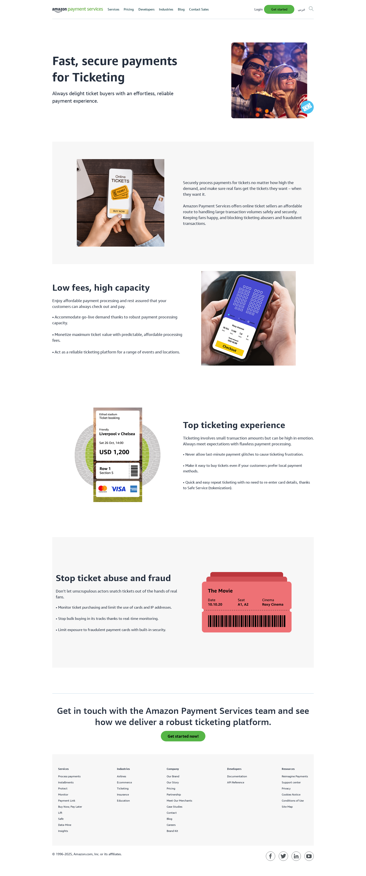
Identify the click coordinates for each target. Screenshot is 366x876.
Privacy (286, 788)
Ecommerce (124, 782)
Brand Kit (172, 831)
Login (258, 9)
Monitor (63, 794)
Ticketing (123, 788)
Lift (60, 812)
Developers (146, 9)
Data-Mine (64, 825)
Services (113, 9)
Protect (62, 788)
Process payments (69, 776)
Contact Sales (199, 9)
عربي (301, 9)
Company (173, 769)
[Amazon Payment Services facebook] (270, 856)
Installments (66, 782)
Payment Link (66, 800)
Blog (181, 9)
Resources (288, 769)
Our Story (173, 782)
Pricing (129, 9)
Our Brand (173, 776)
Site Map (287, 806)
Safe (60, 818)
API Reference (235, 782)
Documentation (237, 776)
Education (123, 800)
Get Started (279, 9)
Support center (291, 782)
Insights (63, 831)
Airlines (121, 776)
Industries (166, 9)
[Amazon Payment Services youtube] (309, 856)
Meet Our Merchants (179, 800)
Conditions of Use (293, 800)
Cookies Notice (291, 794)
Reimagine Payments (295, 776)
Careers (171, 825)
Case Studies (174, 806)
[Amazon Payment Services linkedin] (296, 856)
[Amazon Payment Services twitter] (283, 856)
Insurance (123, 794)
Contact (172, 812)
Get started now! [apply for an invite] (183, 736)
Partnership (174, 794)
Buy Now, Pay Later (70, 806)
